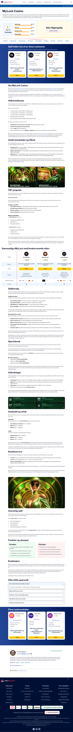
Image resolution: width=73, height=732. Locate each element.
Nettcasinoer (11, 5)
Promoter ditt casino (45, 696)
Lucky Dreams (36, 59)
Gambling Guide (47, 2)
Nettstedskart (27, 699)
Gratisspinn (9, 696)
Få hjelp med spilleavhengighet (45, 691)
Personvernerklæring (45, 699)
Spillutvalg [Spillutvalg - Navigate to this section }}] (46, 40)
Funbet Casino (36, 619)
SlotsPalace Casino (55, 620)
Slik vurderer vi (63, 691)
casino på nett (20, 88)
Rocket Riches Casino (17, 620)
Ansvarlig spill (45, 688)
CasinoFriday (17, 58)
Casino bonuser (9, 694)
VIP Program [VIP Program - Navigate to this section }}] (30, 40)
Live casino (9, 699)
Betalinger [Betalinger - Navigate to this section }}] (67, 40)
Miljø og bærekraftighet (64, 699)
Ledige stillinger (27, 694)
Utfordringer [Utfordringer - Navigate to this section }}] (60, 40)
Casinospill (39, 2)
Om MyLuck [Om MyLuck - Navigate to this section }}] (5, 40)
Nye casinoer (9, 691)
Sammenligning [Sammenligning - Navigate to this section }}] (38, 40)
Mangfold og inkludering (63, 694)
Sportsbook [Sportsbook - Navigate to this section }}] (53, 40)
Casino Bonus (31, 2)
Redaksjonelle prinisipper (63, 688)
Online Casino (9, 685)
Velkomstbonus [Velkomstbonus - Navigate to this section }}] (13, 40)
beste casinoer (53, 88)
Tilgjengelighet (63, 696)
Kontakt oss (27, 696)
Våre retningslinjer (64, 685)
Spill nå (17, 75)
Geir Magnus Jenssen (23, 670)
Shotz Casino (55, 58)
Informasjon (45, 685)
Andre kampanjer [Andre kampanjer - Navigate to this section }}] (22, 40)
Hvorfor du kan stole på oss (27, 691)
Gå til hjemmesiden (54, 30)
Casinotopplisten (5, 5)
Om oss (27, 685)
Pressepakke (64, 702)
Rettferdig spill (45, 694)
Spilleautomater (9, 702)
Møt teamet (27, 688)
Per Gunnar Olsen (20, 651)
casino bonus (43, 133)
